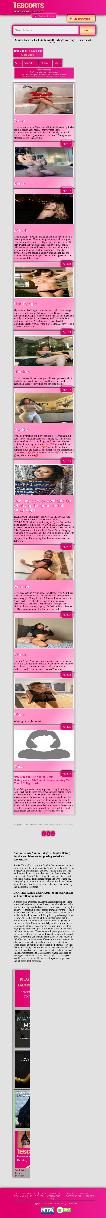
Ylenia (20, 654)
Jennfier (21, 586)
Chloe (19, 120)
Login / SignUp (46, 16)
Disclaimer (20, 1196)
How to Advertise (50, 1193)
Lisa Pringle (25, 304)
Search (87, 30)
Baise (19, 183)
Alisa (18, 766)
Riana (19, 714)
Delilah (20, 230)
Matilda (21, 429)
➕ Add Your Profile (79, 18)
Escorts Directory (26, 1193)
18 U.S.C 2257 (36, 1196)
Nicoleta (21, 372)
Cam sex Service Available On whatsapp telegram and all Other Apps (42, 505)
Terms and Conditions (76, 1193)
